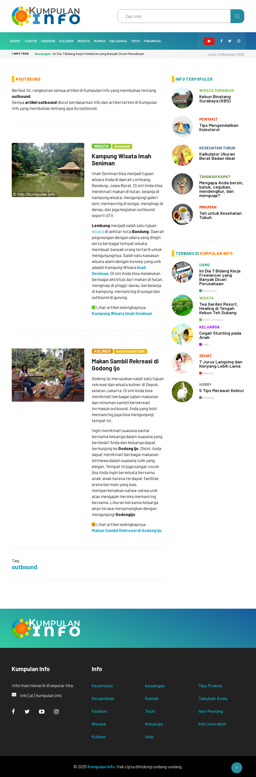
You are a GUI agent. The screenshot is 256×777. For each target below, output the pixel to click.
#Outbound (28, 79)
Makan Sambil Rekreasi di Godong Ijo (125, 364)
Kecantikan (103, 698)
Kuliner (66, 41)
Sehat (15, 41)
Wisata (84, 41)
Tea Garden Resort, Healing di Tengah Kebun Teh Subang (218, 308)
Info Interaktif (212, 724)
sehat (205, 355)
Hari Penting (210, 711)
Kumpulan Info (101, 766)
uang (204, 264)
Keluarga (118, 41)
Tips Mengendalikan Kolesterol (218, 127)
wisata (98, 231)
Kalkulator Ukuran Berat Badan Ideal (217, 156)
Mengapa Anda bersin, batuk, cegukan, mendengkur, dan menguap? (221, 189)
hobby (205, 384)
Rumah (100, 41)
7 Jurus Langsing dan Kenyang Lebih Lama (220, 364)
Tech (135, 41)
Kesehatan (102, 685)
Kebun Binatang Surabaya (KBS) (215, 98)
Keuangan (155, 685)
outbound (24, 566)
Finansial (153, 41)
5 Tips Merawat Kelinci (221, 390)
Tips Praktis (210, 685)
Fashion (48, 41)
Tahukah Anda (212, 698)
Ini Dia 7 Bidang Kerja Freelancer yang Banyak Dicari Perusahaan (89, 54)
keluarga (209, 326)
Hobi (149, 736)
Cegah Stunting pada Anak (220, 335)
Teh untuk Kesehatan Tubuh (220, 215)
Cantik (31, 41)
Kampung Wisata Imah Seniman (121, 159)
